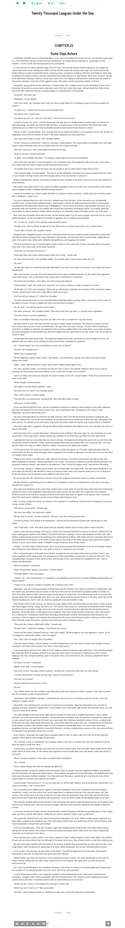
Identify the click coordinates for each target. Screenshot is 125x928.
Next (68, 36)
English (37, 3)
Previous (58, 36)
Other (62, 3)
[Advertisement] (63, 24)
